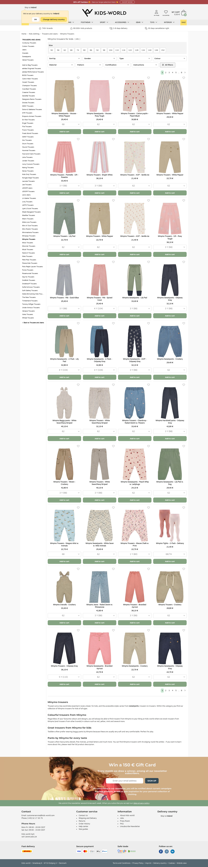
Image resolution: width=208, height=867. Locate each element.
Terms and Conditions (121, 863)
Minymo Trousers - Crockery (169, 605)
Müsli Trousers (27, 249)
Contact (26, 811)
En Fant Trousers (28, 120)
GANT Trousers (27, 137)
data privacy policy (141, 803)
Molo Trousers (27, 243)
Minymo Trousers (67, 34)
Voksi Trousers (27, 314)
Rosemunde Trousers (30, 273)
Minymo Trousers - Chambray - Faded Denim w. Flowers (134, 422)
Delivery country (159, 863)
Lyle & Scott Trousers (30, 208)
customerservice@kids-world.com (41, 815)
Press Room (125, 821)
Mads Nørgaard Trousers (31, 212)
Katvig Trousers (28, 168)
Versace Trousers (28, 311)
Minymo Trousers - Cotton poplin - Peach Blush (135, 115)
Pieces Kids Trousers (29, 263)
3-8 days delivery (118, 28)
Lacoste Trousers (28, 181)
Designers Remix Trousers (31, 99)
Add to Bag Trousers (29, 65)
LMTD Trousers (27, 205)
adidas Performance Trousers (33, 72)
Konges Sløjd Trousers (30, 178)
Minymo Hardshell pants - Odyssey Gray (170, 422)
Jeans (24, 50)
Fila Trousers (27, 127)
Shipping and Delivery (88, 818)
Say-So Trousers (28, 277)
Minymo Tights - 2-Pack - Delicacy (170, 543)
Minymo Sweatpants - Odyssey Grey (170, 299)
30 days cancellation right (157, 28)
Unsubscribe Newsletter (130, 826)
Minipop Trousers (28, 236)
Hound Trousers (28, 147)
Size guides (83, 829)
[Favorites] (78, 77)
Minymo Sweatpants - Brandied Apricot (99, 667)
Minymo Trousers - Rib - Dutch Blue (64, 298)
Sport (104, 22)
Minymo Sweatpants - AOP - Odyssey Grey (134, 360)
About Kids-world (127, 815)
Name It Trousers (28, 253)
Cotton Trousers (28, 46)
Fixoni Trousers (28, 130)
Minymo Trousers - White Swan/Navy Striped (99, 422)
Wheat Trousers (28, 318)
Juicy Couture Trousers (30, 164)
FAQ (122, 824)
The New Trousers (29, 297)
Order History (84, 824)
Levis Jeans (26, 195)
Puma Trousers (27, 270)
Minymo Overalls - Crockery (64, 605)
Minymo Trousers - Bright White (99, 175)
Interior (169, 22)
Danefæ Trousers (28, 96)
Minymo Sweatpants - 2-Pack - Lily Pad (64, 360)
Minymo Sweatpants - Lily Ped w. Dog (169, 483)
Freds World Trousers (30, 133)
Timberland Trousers (29, 301)
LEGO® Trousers (28, 191)
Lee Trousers (26, 185)
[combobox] (64, 124)
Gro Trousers (27, 140)
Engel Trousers (27, 123)
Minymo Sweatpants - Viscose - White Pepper (64, 115)
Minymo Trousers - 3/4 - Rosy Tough (170, 237)
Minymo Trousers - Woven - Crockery (64, 483)
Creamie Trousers (28, 92)
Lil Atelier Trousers (29, 198)
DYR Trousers (27, 113)
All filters (167, 65)
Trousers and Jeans (50, 34)
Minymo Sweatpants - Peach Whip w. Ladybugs (135, 483)
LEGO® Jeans (27, 188)
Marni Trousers (27, 219)
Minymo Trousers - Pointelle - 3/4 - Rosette (64, 176)
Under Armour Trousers (31, 308)
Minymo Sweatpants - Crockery (170, 359)
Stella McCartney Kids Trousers (33, 294)
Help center (83, 826)
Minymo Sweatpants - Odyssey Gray (170, 667)
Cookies (171, 863)
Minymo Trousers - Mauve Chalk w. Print (135, 544)
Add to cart (64, 132)
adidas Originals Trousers (31, 68)
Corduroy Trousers (29, 43)
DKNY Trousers (27, 106)
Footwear (87, 22)
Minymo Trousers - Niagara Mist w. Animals (64, 544)
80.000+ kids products (81, 28)
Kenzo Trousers (27, 171)
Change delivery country (54, 19)
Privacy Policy (137, 863)
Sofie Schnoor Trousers (31, 287)
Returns (82, 821)
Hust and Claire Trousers (31, 154)
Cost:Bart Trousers (29, 89)
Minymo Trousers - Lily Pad (64, 236)
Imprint (148, 863)
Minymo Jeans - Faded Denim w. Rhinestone (99, 606)
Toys (153, 22)
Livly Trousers (27, 202)
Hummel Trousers (28, 150)
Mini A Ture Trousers (30, 226)
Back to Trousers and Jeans (33, 323)
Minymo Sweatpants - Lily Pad (134, 298)
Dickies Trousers (28, 103)
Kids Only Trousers (29, 174)
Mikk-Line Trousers (29, 222)
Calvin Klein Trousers (30, 79)
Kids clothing (34, 34)
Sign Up (151, 780)
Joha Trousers (27, 157)
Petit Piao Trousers (29, 260)
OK (35, 19)
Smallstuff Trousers (29, 284)
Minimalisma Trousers (30, 232)
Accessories (122, 22)
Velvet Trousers (27, 60)
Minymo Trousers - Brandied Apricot (134, 606)
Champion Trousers (29, 86)
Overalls (25, 53)
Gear (139, 22)
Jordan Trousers (28, 161)
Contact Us (83, 815)
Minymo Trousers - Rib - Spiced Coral (99, 299)
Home (23, 34)
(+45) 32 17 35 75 (35, 818)
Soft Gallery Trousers (30, 290)
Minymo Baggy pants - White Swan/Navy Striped (64, 422)
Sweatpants (26, 56)
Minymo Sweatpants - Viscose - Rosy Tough (99, 115)
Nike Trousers (27, 256)
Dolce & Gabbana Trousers (32, 109)
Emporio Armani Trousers (31, 116)
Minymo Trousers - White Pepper (169, 114)
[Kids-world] (104, 13)
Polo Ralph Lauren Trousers (32, 267)
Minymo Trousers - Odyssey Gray (64, 666)
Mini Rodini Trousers (30, 229)
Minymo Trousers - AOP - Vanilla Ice (134, 175)
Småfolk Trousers (28, 280)
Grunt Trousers (27, 144)
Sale (184, 22)
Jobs (122, 818)
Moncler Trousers (28, 246)
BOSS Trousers (27, 75)
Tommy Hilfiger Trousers (31, 304)
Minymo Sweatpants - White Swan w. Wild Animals (100, 544)
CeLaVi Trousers (28, 82)
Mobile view (182, 863)
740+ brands (46, 28)
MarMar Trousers (28, 215)
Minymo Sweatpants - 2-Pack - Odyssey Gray (99, 360)
